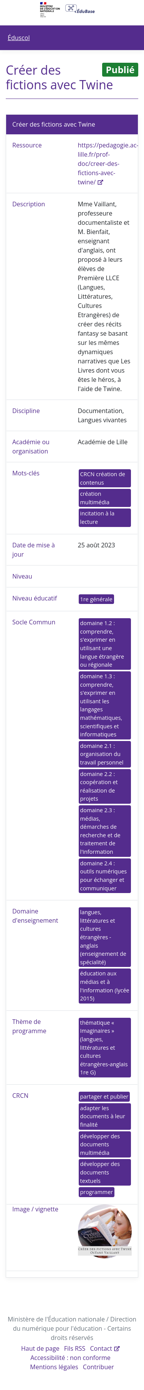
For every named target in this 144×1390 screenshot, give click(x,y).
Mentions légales (54, 1367)
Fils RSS (75, 1348)
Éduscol (19, 37)
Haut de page (40, 1348)
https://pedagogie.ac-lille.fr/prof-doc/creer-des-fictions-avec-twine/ (108, 163)
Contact (101, 1348)
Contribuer (98, 1367)
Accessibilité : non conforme (70, 1357)
